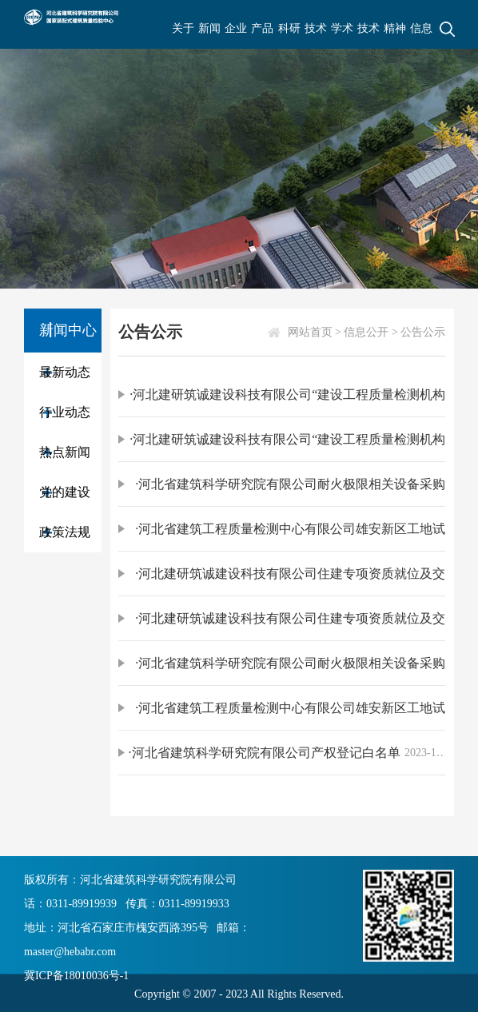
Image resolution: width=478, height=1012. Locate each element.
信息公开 (366, 332)
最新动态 (64, 372)
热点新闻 (64, 452)
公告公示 (422, 332)
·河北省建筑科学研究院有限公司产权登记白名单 (264, 752)
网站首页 (310, 332)
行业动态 (64, 412)
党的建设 (64, 492)
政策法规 (64, 532)
